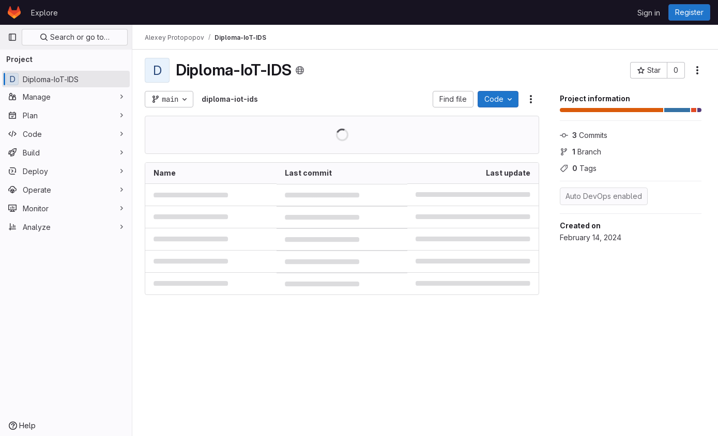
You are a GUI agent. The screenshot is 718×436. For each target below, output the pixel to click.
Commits (583, 135)
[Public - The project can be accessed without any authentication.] (300, 70)
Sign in (648, 12)
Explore (44, 12)
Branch (580, 151)
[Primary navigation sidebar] (12, 37)
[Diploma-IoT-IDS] (66, 79)
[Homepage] (14, 12)
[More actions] (697, 70)
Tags (578, 168)
